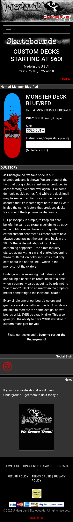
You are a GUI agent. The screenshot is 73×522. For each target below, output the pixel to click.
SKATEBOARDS (42, 466)
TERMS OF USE (41, 476)
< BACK (65, 79)
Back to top (36, 517)
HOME (9, 466)
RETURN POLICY (18, 476)
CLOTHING (23, 466)
